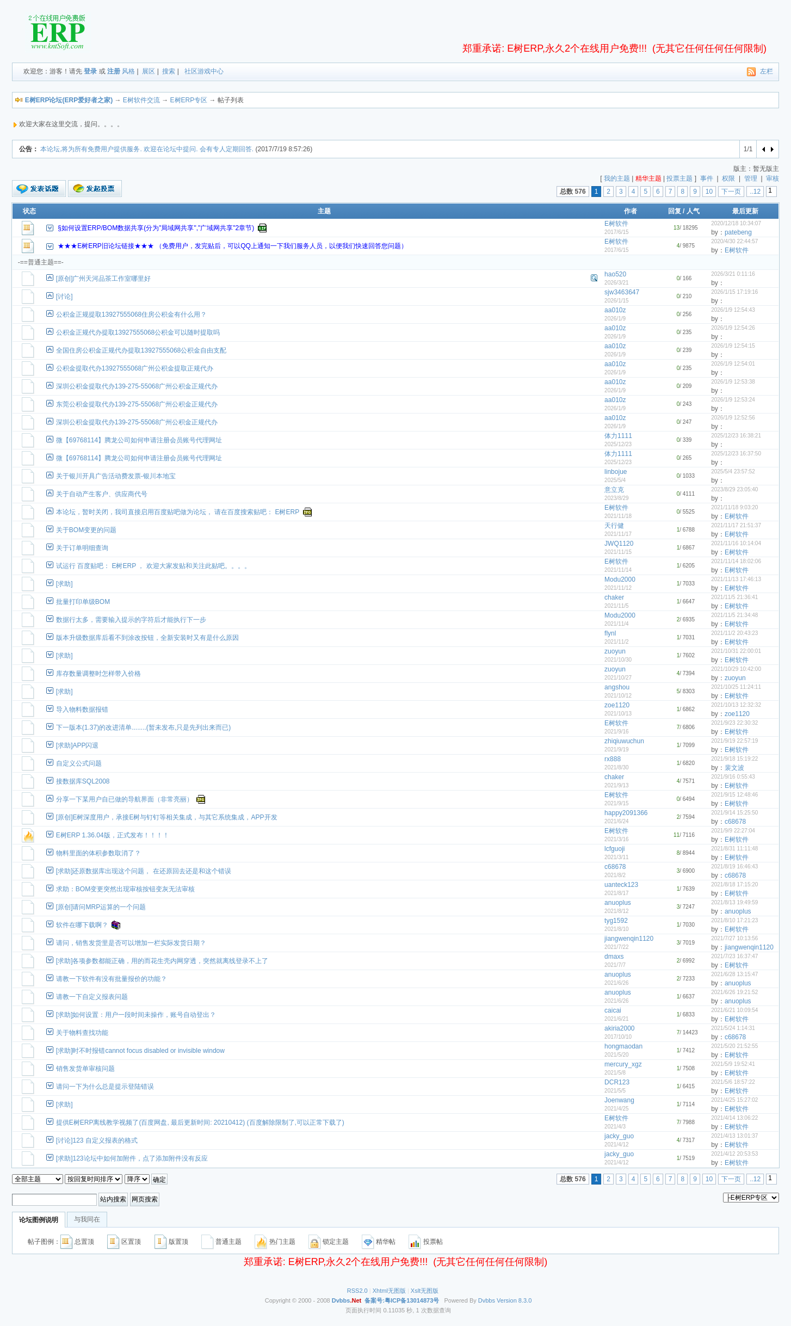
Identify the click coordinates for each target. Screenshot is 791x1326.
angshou (616, 687)
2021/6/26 (616, 983)
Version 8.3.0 (514, 1300)
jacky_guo (619, 1136)
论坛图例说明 (38, 1220)
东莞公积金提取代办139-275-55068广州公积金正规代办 (137, 404)
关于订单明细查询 (82, 548)
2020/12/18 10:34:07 (736, 223)
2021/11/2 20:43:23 (734, 633)
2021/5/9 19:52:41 (733, 1064)
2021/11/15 (618, 552)
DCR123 (616, 1082)
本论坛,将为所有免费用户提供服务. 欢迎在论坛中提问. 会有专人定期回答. (147, 149)
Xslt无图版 (424, 1290)
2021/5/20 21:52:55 (734, 1046)
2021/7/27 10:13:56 (734, 938)
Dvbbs (486, 1300)
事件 (706, 178)
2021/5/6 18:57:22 (733, 1082)
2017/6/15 (616, 232)
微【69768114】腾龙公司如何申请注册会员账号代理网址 (139, 440)
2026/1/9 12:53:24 (733, 400)
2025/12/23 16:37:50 (736, 454)
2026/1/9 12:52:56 (733, 418)
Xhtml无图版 (389, 1290)
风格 (128, 71)
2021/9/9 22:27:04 (733, 831)
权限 (728, 178)
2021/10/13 (618, 714)
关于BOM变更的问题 (86, 530)
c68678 (735, 821)
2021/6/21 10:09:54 (734, 1010)
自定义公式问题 (79, 763)
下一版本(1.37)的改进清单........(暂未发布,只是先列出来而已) (143, 727)
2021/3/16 (616, 839)
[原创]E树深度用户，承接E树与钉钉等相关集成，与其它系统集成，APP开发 (166, 817)
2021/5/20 (616, 1055)
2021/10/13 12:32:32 (736, 705)
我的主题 (617, 178)
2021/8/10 (616, 929)
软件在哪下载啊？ (82, 925)
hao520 (615, 274)
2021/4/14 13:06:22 (734, 1118)
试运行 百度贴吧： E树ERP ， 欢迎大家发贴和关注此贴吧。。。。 (153, 566)
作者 (630, 211)
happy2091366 (625, 813)
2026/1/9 (615, 319)
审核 (772, 178)
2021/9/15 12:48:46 (734, 795)
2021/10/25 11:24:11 (736, 687)
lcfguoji (614, 849)
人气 (693, 211)
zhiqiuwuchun (624, 741)
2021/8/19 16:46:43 (734, 866)
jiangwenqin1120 (628, 938)
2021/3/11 (616, 857)
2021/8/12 (616, 911)
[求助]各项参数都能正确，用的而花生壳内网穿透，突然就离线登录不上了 (162, 961)
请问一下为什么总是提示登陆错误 (105, 1086)
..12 (755, 191)
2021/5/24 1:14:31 (733, 1028)
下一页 (731, 191)
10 (709, 191)
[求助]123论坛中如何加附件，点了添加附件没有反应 (132, 1158)
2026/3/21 (616, 283)
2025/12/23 (618, 444)
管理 (750, 178)
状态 (29, 211)
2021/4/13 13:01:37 (734, 1136)
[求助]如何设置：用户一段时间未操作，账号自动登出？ (136, 1015)
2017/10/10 (618, 1037)
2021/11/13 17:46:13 (736, 579)
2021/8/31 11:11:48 (734, 849)
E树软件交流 (141, 100)
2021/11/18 (618, 516)
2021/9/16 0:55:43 (733, 777)
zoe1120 (616, 705)
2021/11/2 (616, 642)
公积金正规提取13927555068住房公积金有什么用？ (131, 314)
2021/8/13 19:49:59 (734, 902)
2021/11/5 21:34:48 (734, 615)
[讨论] (64, 296)
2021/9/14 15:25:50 (734, 813)
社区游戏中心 (204, 71)
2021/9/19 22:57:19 (734, 741)
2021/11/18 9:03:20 (734, 507)
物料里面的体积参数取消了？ (98, 853)
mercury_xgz (623, 1064)
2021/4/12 (616, 1145)
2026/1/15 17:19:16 (734, 292)
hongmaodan (623, 1046)
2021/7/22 (616, 947)
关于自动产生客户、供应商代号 (101, 494)
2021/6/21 (616, 1019)
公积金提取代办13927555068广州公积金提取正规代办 (134, 368)
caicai (612, 1010)
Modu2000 (619, 579)
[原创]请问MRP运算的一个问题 (101, 907)
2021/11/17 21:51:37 (736, 525)
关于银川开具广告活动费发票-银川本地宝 (116, 476)
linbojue (615, 472)
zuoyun (615, 651)
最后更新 (745, 211)
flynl (610, 633)
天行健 (614, 525)
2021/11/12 (618, 588)
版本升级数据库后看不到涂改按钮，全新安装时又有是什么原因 (147, 638)
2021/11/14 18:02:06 (736, 561)
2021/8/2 (615, 875)
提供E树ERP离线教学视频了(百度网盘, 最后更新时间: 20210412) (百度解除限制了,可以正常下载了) (200, 1122)
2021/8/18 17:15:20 (734, 884)
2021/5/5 (615, 1091)
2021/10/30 (618, 660)
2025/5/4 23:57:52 (733, 471)
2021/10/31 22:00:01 (736, 651)
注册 (113, 71)
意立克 (614, 490)
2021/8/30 (616, 767)
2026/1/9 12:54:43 (733, 310)
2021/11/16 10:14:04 (736, 543)
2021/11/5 (616, 606)
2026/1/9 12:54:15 (733, 346)
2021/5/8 (615, 1073)
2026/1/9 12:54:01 (733, 364)
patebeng (738, 232)
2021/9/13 (616, 785)
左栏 (766, 71)
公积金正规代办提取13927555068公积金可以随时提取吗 (138, 332)
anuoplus (617, 902)
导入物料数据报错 (82, 709)
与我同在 (87, 1219)
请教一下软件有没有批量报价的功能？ (111, 979)
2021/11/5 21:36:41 (734, 597)
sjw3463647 (621, 292)
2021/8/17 (616, 893)
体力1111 (618, 436)
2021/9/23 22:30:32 (734, 723)
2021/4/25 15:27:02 (734, 1100)
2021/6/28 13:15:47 (734, 974)
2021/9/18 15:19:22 (734, 759)
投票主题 (679, 178)
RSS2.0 (357, 1290)
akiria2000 (619, 1028)
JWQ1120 (618, 543)
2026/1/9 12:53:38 (733, 382)
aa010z (615, 310)
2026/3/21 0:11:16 (733, 274)
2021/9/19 (616, 750)
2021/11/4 (616, 624)
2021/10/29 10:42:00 (736, 669)
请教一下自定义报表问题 (92, 997)
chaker (614, 597)
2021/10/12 (618, 696)
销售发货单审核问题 (85, 1068)
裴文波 (734, 768)
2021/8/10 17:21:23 (734, 920)
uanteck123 (621, 885)
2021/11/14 (618, 570)
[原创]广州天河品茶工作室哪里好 (103, 278)
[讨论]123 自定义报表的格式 (97, 1140)
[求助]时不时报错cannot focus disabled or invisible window (140, 1050)
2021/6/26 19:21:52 (734, 992)
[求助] (64, 584)
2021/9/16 (616, 732)
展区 (148, 71)
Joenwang (619, 1100)
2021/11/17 (618, 534)
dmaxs (613, 956)
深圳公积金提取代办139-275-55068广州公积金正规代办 (137, 386)
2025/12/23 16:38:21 (736, 436)
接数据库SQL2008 (83, 781)
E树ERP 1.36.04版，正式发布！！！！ (112, 835)
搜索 (168, 71)
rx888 (612, 759)
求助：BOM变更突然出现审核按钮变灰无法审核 (125, 889)
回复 (674, 211)
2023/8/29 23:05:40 (734, 489)
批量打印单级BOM (83, 602)
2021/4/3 (615, 1127)
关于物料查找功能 (82, 1033)
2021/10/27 (618, 678)
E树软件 (616, 223)
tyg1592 (616, 920)
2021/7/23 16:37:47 (734, 956)
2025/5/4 (615, 480)
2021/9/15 (616, 803)
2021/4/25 (616, 1109)
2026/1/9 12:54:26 (733, 328)
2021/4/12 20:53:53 (734, 1154)
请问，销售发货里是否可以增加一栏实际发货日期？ (131, 943)
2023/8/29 (616, 498)
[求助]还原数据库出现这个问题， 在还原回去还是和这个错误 (143, 871)
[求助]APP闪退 (77, 745)
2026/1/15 (616, 301)
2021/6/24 (616, 821)
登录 (90, 71)
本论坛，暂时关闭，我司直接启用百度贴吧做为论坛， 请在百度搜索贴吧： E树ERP (177, 512)
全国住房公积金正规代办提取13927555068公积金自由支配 (141, 350)
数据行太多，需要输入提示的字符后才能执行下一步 (131, 620)
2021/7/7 (615, 965)
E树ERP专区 (189, 100)
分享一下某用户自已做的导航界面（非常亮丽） (124, 799)
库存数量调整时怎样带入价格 (98, 673)
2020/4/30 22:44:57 (734, 241)
